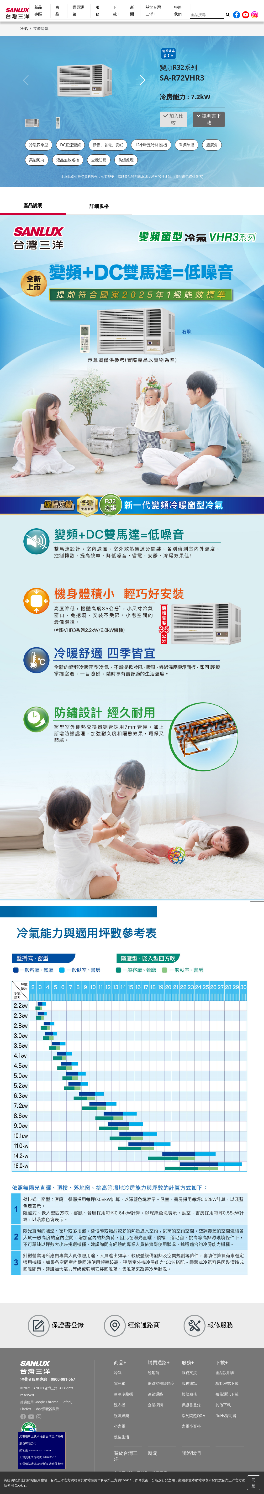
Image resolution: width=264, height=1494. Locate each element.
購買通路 (157, 1365)
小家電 (119, 1428)
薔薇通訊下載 (227, 1396)
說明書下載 (208, 122)
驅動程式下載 (227, 1386)
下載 (220, 1365)
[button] (142, 83)
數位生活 (121, 1439)
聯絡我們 (191, 1455)
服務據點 (189, 1386)
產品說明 (32, 208)
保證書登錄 (191, 1407)
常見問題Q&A (193, 1418)
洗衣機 (119, 1407)
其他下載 (223, 1407)
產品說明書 (225, 1375)
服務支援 (189, 1375)
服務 (186, 1365)
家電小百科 (191, 1428)
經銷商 (153, 1375)
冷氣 (24, 31)
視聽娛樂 (121, 1418)
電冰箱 (119, 1386)
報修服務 (189, 1396)
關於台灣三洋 (126, 1458)
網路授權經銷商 (161, 1386)
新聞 (152, 1455)
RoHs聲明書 (226, 1418)
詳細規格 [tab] (99, 208)
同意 (253, 1482)
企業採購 (155, 1407)
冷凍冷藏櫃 (123, 1396)
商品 (118, 1365)
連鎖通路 (155, 1396)
